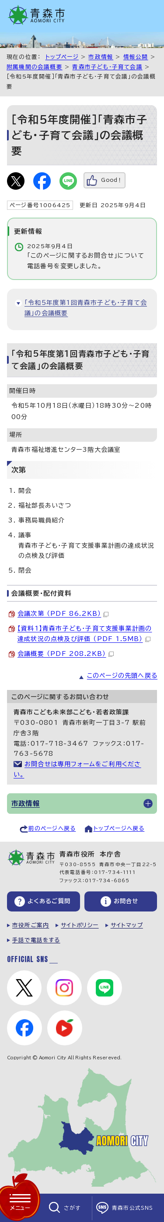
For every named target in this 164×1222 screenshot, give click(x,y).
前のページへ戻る (52, 828)
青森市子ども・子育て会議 (107, 67)
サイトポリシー (79, 925)
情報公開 (135, 57)
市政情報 (100, 57)
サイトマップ (127, 925)
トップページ (62, 57)
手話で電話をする (36, 940)
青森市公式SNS (133, 1207)
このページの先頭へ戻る (122, 675)
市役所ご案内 (30, 925)
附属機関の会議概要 (35, 67)
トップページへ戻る (119, 828)
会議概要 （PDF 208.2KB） (65, 654)
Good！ (111, 179)
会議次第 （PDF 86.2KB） (62, 614)
